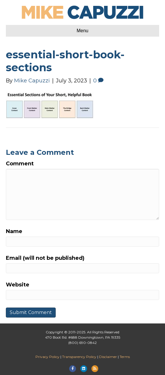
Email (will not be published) (45, 258)
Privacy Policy (47, 356)
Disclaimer (108, 356)
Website (17, 284)
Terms (125, 356)
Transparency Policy (79, 356)
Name (14, 231)
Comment (20, 163)
